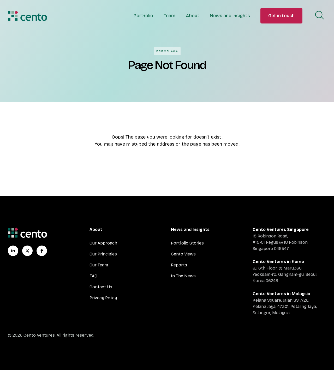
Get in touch (281, 16)
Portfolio (143, 16)
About (192, 16)
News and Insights (230, 16)
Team (169, 16)
